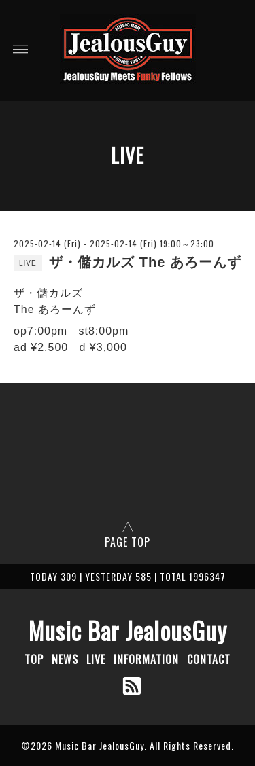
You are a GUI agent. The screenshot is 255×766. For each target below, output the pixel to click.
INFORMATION (146, 659)
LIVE (95, 659)
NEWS (65, 659)
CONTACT (209, 659)
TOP (34, 659)
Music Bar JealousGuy (128, 630)
